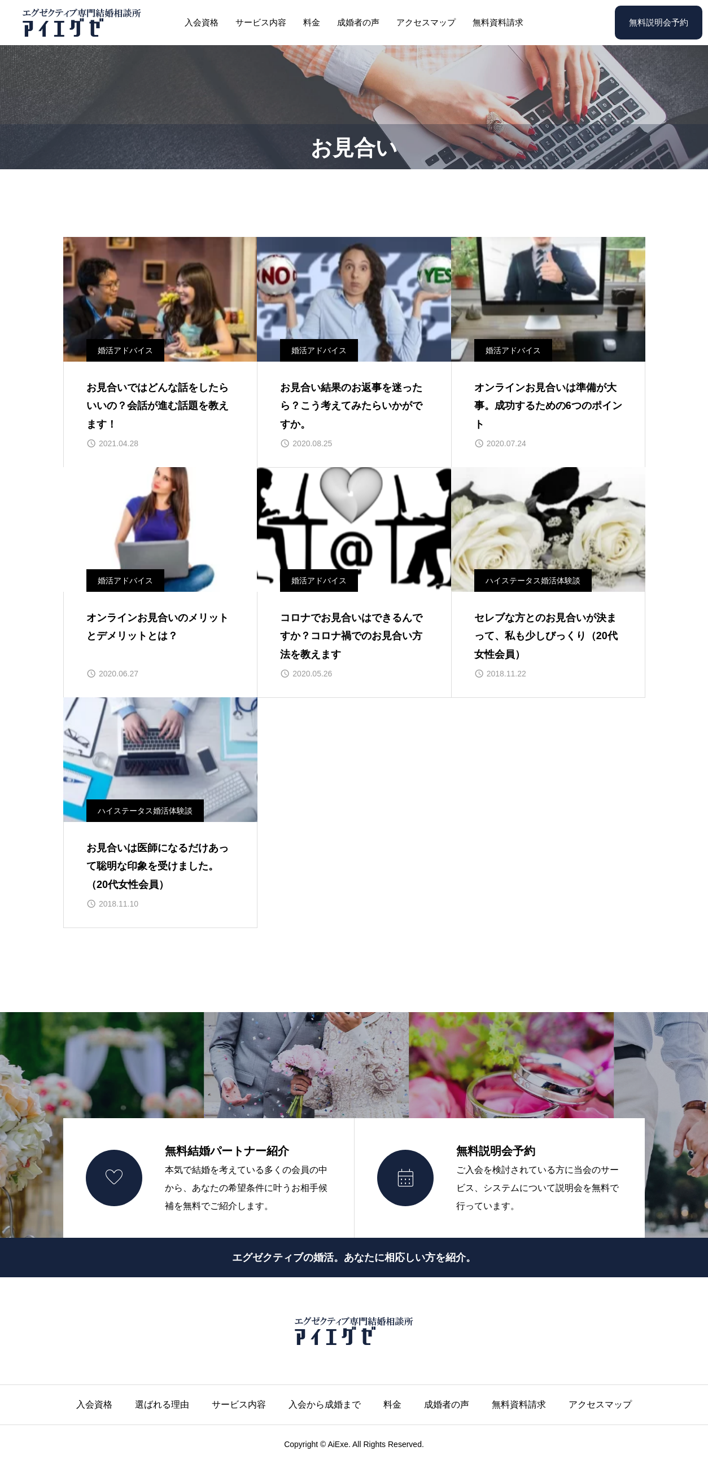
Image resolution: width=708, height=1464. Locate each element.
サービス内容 (260, 22)
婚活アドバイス (125, 350)
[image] (160, 299)
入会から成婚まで (325, 1404)
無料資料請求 (498, 22)
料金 (311, 22)
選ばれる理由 (162, 1404)
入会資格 (201, 22)
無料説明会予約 (658, 22)
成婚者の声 (358, 22)
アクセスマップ (426, 22)
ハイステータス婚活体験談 (533, 580)
